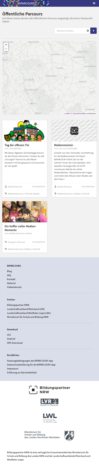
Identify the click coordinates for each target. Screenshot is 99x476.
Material (11, 283)
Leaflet (67, 113)
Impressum (12, 368)
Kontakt (11, 279)
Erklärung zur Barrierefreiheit (22, 372)
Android (11, 338)
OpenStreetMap (79, 113)
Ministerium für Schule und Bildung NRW (28, 316)
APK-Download (15, 342)
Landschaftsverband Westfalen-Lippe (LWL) (29, 312)
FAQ (9, 275)
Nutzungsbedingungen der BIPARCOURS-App (30, 360)
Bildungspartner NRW (18, 305)
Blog (9, 271)
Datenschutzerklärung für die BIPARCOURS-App (31, 364)
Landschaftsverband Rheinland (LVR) (26, 309)
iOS (9, 334)
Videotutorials (14, 287)
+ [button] (6, 45)
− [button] (6, 49)
